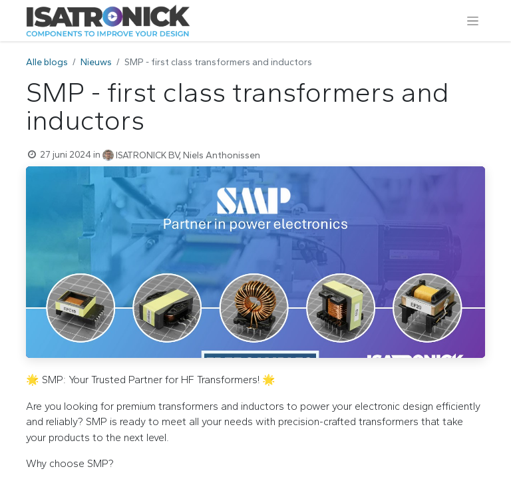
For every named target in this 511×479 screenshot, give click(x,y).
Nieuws (96, 62)
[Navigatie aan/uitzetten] (472, 20)
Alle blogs (47, 62)
